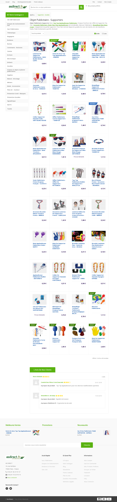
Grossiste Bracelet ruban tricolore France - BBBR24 (39, 213)
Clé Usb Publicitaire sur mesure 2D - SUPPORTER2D (39, 308)
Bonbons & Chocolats (48, 466)
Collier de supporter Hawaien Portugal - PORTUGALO (59, 277)
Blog (13, 2)
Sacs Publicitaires (13, 29)
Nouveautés (82, 425)
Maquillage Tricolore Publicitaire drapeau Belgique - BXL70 (78, 310)
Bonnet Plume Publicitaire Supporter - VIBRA (78, 276)
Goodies (10, 66)
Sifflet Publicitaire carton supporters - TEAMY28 (59, 118)
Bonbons (10, 40)
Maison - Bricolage (13, 79)
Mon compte (107, 2)
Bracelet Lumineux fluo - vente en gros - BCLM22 (78, 245)
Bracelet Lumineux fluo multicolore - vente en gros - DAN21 (98, 246)
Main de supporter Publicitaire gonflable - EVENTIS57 (59, 246)
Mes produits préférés (93, 6)
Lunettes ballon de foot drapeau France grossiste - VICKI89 (78, 214)
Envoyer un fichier (90, 469)
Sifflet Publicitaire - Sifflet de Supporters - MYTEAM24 (59, 182)
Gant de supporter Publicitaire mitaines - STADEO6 (79, 87)
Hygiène (10, 75)
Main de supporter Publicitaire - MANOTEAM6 (98, 340)
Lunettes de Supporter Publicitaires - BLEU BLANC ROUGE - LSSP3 (39, 57)
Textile (9, 109)
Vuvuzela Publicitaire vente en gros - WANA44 (39, 87)
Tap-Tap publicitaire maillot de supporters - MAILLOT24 (78, 182)
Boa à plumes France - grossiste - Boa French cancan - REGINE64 (98, 182)
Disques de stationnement (50, 463)
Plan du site (66, 476)
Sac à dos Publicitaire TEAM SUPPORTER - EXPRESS (98, 119)
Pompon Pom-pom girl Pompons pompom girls (78, 340)
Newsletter (66, 469)
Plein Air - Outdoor (13, 90)
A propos (66, 460)
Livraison (87, 476)
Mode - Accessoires (13, 86)
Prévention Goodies (13, 97)
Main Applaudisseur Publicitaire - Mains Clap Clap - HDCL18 (98, 55)
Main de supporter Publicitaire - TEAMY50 (59, 87)
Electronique (11, 59)
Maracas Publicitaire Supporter (56, 340)
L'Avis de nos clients (42, 370)
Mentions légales (68, 481)
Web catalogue (67, 463)
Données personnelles (70, 479)
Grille (96, 33)
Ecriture (9, 55)
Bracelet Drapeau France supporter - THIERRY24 (98, 150)
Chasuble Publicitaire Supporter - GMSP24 (76, 56)
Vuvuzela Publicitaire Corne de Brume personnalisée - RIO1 (39, 341)
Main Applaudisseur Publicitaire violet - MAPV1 (39, 245)
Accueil (7, 2)
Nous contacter (12, 477)
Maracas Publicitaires (96, 307)
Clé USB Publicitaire (13, 20)
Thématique (11, 33)
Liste (104, 33)
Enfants (9, 62)
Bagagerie (10, 36)
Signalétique (11, 101)
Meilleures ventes (13, 425)
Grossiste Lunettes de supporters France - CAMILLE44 (59, 213)
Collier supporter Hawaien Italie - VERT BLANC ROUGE (39, 118)
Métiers (9, 82)
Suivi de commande (90, 463)
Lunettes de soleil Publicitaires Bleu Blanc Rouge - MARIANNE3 (59, 151)
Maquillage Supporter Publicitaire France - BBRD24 (98, 87)
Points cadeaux (38, 2)
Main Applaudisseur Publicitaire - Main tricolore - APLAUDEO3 (39, 151)
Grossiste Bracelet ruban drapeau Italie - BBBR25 (98, 213)
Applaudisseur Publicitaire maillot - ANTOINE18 (39, 276)
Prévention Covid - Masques (16, 93)
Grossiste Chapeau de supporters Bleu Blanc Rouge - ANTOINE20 (78, 151)
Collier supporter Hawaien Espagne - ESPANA (98, 276)
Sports (9, 105)
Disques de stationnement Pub (16, 24)
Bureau (9, 44)
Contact (100, 2)
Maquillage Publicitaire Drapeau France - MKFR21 (78, 119)
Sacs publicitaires (47, 460)
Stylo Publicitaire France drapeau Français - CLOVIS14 (39, 182)
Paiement (87, 472)
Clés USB (44, 469)
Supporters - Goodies (43, 15)
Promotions (47, 425)
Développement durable (24, 2)
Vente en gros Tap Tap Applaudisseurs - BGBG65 (59, 55)
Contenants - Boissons (14, 47)
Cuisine (9, 51)
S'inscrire (87, 445)
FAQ (94, 2)
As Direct (10, 499)
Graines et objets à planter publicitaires (16, 70)
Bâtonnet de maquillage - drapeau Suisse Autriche (58, 309)
